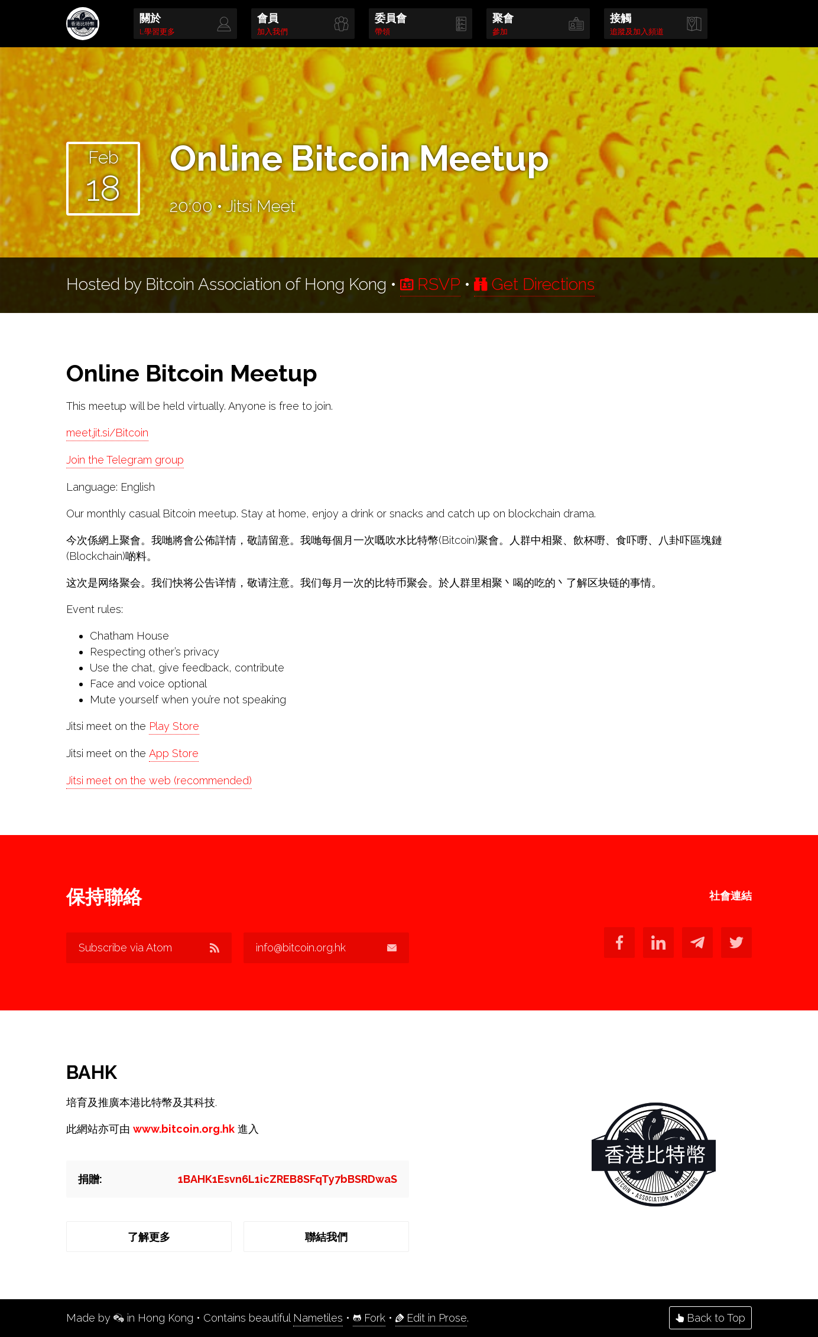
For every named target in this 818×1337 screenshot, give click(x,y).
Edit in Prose (431, 1318)
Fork (369, 1318)
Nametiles (318, 1318)
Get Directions (534, 284)
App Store (174, 753)
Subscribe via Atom (149, 947)
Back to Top (710, 1318)
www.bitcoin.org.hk (184, 1129)
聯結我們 (326, 1237)
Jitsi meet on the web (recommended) (159, 780)
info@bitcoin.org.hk (326, 947)
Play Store (174, 726)
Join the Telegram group (125, 460)
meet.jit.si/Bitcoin (107, 432)
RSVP (430, 284)
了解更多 (149, 1237)
